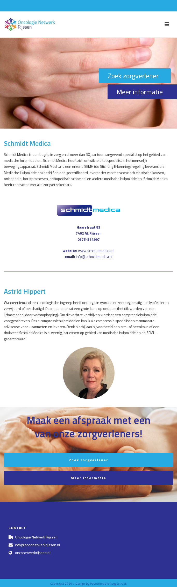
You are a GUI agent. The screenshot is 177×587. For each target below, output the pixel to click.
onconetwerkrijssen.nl (32, 552)
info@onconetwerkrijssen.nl (37, 545)
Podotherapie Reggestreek (108, 584)
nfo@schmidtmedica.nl (94, 256)
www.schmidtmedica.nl (96, 250)
